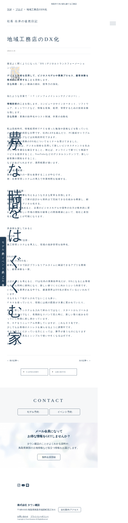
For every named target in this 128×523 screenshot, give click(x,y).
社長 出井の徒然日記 (22, 21)
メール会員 (3, 278)
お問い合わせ (22, 516)
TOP (9, 9)
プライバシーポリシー (39, 516)
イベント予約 (3, 263)
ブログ (19, 9)
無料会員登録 (49, 457)
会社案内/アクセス (69, 510)
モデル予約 (3, 246)
